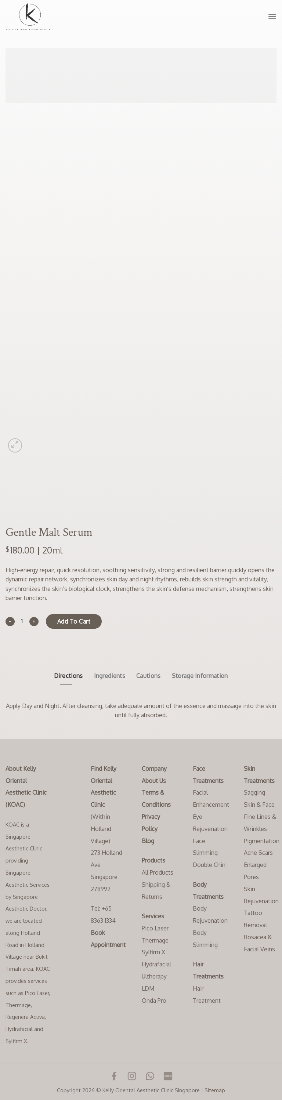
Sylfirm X (153, 952)
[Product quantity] (22, 621)
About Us (154, 780)
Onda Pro (154, 1000)
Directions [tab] (68, 675)
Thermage (155, 940)
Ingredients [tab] (110, 675)
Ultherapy (154, 976)
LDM (148, 988)
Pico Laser (155, 928)
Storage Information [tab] (200, 675)
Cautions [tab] (148, 675)
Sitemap (215, 1090)
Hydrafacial (156, 964)
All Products (157, 872)
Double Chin (209, 864)
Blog (148, 841)
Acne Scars (258, 852)
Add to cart (73, 621)
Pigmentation (261, 841)
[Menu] (272, 16)
